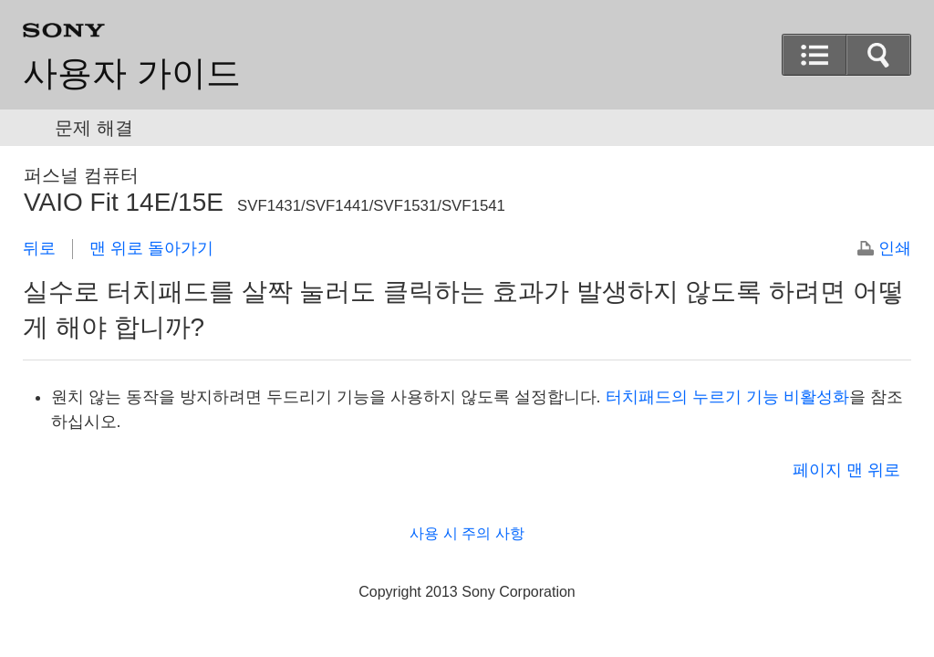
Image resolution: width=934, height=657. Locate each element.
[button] (814, 55)
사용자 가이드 (132, 73)
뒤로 (39, 248)
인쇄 (894, 248)
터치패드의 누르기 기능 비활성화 (727, 397)
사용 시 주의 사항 (467, 533)
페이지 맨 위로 (846, 470)
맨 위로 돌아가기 (151, 248)
